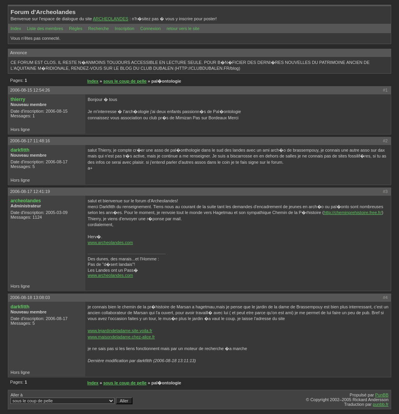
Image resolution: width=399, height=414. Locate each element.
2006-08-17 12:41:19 (30, 191)
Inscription (124, 28)
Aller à (71, 398)
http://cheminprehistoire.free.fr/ (353, 212)
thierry (18, 99)
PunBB (381, 395)
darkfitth (20, 150)
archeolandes (26, 200)
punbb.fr (380, 404)
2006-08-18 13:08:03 (30, 297)
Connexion (150, 28)
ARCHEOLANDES (110, 18)
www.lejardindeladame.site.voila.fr (120, 330)
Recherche (98, 28)
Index (16, 28)
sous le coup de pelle (125, 81)
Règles (75, 28)
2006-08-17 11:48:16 (30, 140)
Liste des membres (45, 28)
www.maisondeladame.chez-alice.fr (121, 336)
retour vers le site (182, 28)
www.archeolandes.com (110, 242)
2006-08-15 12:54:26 (30, 90)
